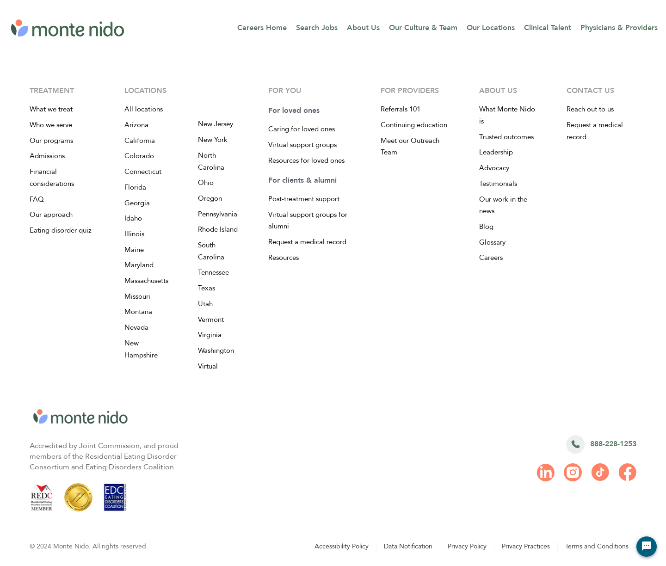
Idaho (133, 218)
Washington (216, 350)
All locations (143, 109)
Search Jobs (317, 28)
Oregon (210, 198)
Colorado (139, 155)
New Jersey (215, 124)
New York (213, 139)
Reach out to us (590, 109)
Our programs (51, 140)
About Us (363, 28)
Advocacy (494, 167)
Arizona (136, 124)
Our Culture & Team (423, 28)
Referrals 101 (400, 109)
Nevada (136, 327)
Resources (283, 257)
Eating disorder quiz (61, 230)
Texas (206, 288)
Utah (205, 303)
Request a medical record (307, 241)
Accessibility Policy (341, 546)
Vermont (211, 319)
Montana (138, 311)
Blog (486, 226)
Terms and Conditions (597, 546)
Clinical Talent (547, 28)
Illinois (134, 234)
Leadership (496, 152)
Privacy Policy (467, 546)
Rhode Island (218, 229)
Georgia (137, 203)
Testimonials (498, 183)
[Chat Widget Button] (646, 546)
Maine (134, 249)
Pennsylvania (217, 214)
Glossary (492, 242)
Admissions (47, 155)
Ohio (206, 182)
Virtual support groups (302, 144)
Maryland (139, 265)
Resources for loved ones (306, 160)
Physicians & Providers (619, 28)
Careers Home (262, 28)
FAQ (37, 199)
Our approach (51, 214)
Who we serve (51, 124)
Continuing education (414, 124)
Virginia (210, 334)
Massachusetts (146, 280)
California (139, 140)
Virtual (208, 366)
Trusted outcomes (506, 137)
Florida (135, 187)
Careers (491, 257)
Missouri (137, 296)
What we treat (51, 109)
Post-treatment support (303, 198)
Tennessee (213, 272)
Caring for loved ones (301, 129)
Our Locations (491, 28)
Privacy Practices (526, 546)
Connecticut (142, 171)
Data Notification (408, 546)
